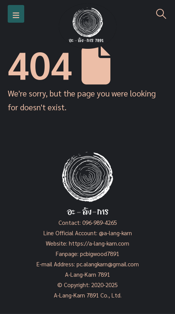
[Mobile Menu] (16, 14)
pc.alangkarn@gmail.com (107, 263)
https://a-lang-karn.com (99, 243)
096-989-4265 (99, 222)
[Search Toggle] (161, 14)
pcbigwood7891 (99, 253)
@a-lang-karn (115, 232)
